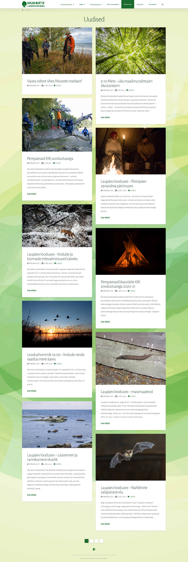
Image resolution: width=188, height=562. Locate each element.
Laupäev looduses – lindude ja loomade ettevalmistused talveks (52, 256)
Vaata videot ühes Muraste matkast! (54, 81)
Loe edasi (105, 117)
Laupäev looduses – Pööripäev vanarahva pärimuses (123, 183)
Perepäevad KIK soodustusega (50, 158)
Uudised (57, 85)
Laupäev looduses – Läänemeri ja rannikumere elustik (52, 457)
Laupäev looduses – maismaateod (127, 392)
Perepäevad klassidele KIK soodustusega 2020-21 (120, 284)
